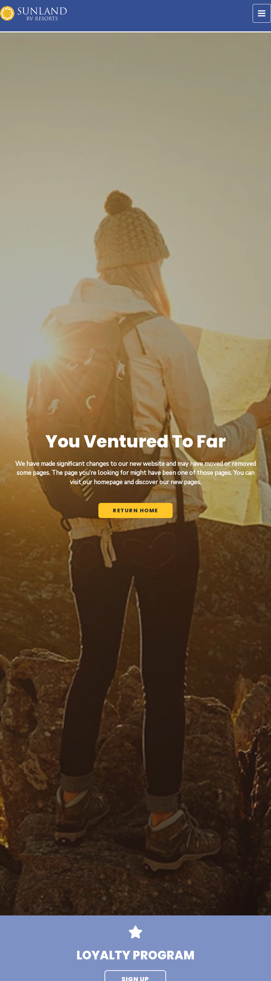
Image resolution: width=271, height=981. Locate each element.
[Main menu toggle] (262, 13)
